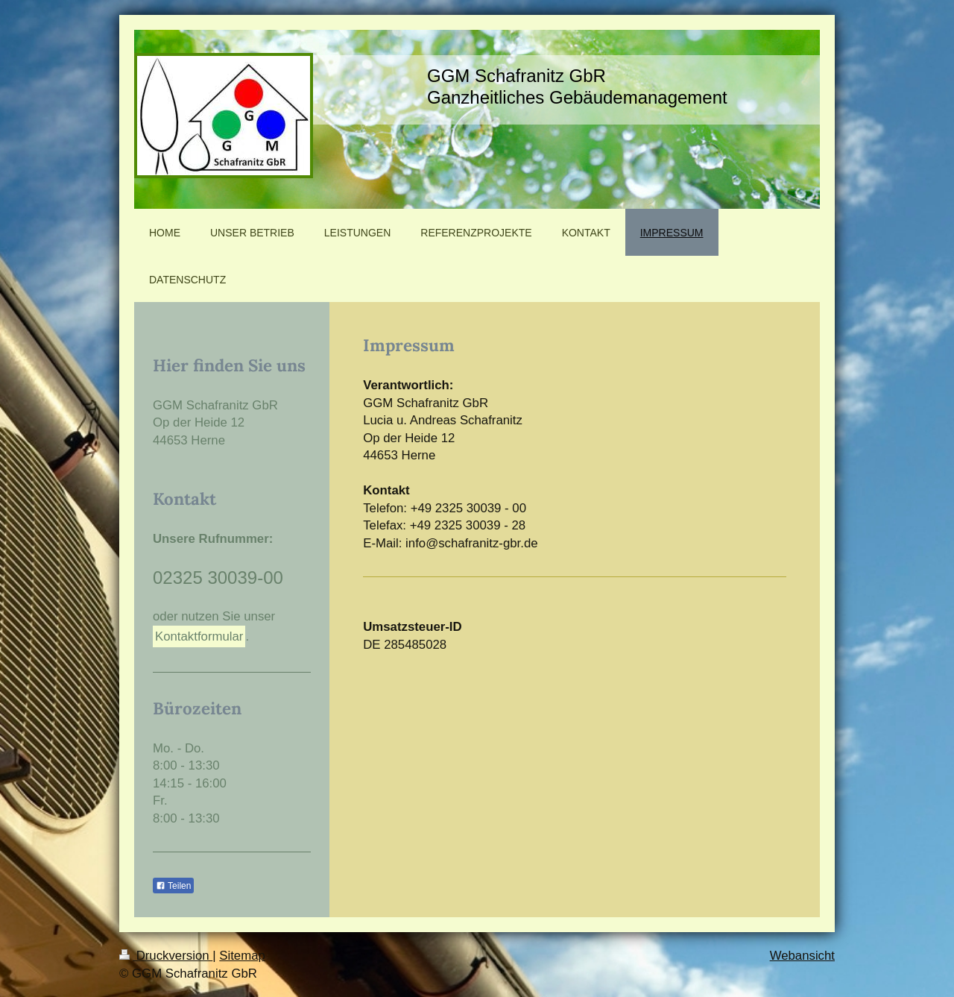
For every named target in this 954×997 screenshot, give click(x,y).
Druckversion (165, 956)
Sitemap (242, 956)
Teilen (173, 886)
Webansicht (802, 956)
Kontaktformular (199, 636)
